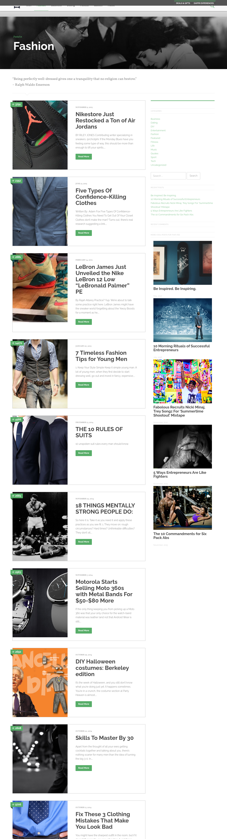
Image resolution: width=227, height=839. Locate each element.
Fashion (155, 134)
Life (153, 145)
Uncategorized (158, 165)
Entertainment (158, 130)
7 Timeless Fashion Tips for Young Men (101, 350)
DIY (152, 126)
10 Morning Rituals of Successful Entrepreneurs (175, 199)
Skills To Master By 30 (105, 685)
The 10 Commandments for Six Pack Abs (172, 214)
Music (154, 149)
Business (155, 119)
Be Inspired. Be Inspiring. (163, 195)
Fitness (154, 142)
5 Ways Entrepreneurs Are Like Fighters (171, 210)
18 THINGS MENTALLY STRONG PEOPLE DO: (105, 468)
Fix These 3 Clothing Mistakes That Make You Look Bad (103, 753)
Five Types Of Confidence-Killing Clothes (101, 193)
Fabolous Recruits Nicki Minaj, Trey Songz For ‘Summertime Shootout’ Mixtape (179, 411)
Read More (83, 156)
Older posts (28, 808)
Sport (153, 157)
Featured (155, 138)
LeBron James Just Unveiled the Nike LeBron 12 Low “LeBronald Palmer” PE (102, 273)
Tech (153, 161)
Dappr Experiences (204, 3)
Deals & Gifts (183, 3)
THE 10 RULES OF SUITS (99, 413)
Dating (154, 122)
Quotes (154, 153)
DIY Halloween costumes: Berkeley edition (102, 618)
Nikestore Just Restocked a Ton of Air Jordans (105, 120)
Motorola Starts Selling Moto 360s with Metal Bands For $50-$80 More (104, 542)
